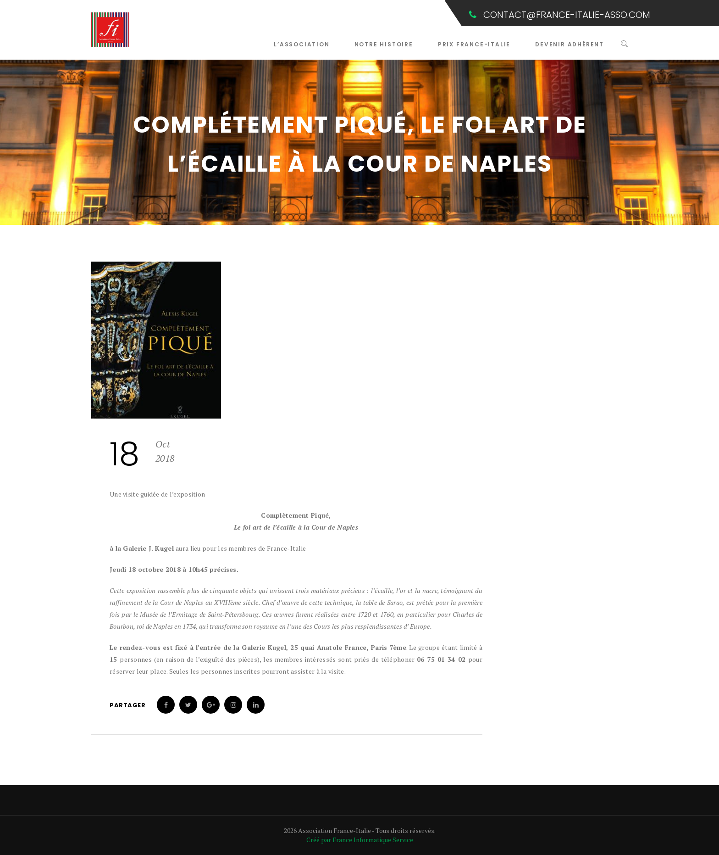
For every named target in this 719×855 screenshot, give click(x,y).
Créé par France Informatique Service (359, 839)
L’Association (301, 44)
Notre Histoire (383, 44)
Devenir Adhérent (569, 44)
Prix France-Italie (474, 44)
